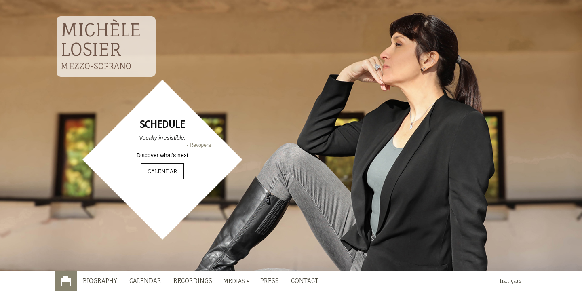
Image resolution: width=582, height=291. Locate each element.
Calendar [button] (162, 171)
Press (269, 281)
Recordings (192, 281)
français (510, 281)
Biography (100, 281)
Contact (304, 281)
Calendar (145, 281)
